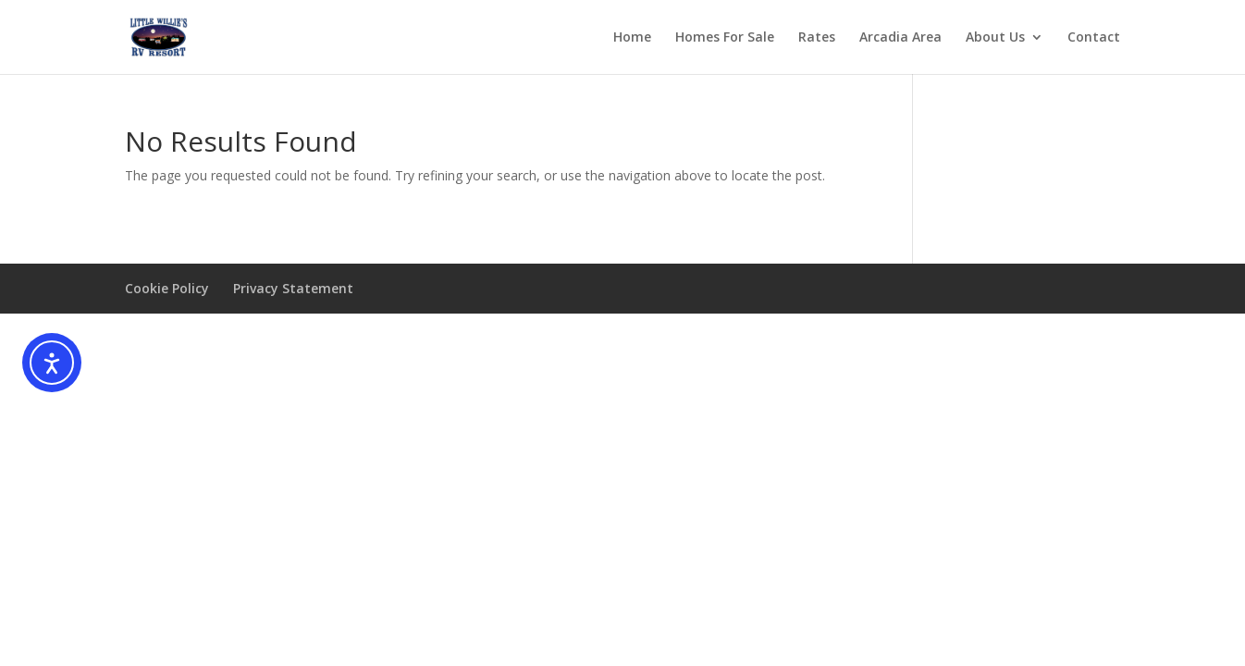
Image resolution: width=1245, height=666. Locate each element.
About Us (995, 38)
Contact (1093, 38)
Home (632, 38)
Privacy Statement (293, 288)
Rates (816, 38)
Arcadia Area (900, 38)
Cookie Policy (167, 288)
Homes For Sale (724, 38)
